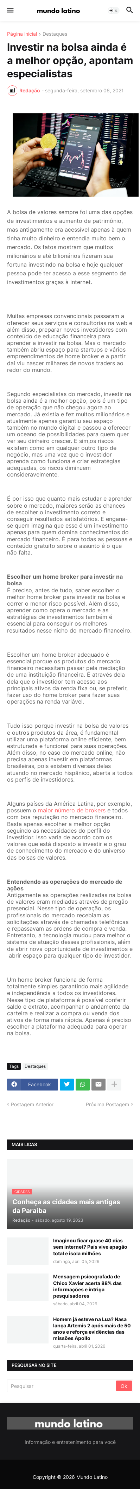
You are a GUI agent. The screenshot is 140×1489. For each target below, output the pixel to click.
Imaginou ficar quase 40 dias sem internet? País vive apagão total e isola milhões (90, 1246)
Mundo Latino (92, 1477)
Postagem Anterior (32, 1104)
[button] (9, 10)
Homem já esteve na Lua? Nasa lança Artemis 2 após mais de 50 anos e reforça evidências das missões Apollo (92, 1328)
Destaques (55, 34)
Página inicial (22, 34)
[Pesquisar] (62, 1386)
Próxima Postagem (107, 1104)
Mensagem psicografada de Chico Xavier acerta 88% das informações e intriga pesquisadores (87, 1286)
